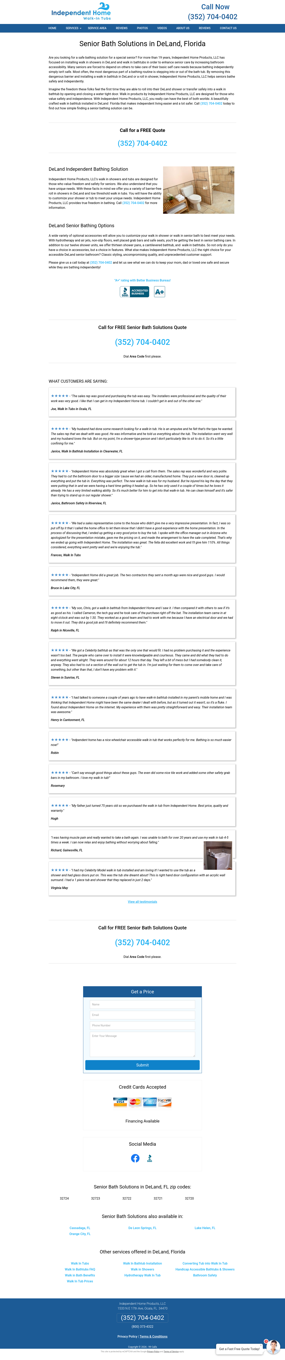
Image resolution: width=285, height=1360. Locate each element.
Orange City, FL (79, 1234)
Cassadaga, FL (80, 1228)
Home (52, 28)
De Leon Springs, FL (142, 1228)
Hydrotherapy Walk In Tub (142, 1275)
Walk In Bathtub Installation (142, 1263)
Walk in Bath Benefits (80, 1275)
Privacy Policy (127, 1336)
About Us (182, 28)
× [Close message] (261, 1345)
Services (74, 29)
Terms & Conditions (154, 1336)
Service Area (97, 28)
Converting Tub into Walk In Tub (205, 1263)
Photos (142, 28)
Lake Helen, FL (205, 1228)
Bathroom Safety (205, 1275)
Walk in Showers (142, 1269)
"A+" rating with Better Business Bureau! (142, 280)
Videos (162, 28)
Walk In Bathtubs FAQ (80, 1269)
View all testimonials (142, 902)
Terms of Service (171, 1351)
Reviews (121, 28)
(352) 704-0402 (213, 17)
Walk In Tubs (80, 1263)
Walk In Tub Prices (80, 1281)
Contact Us (228, 28)
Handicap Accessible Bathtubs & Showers (205, 1269)
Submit (142, 1065)
